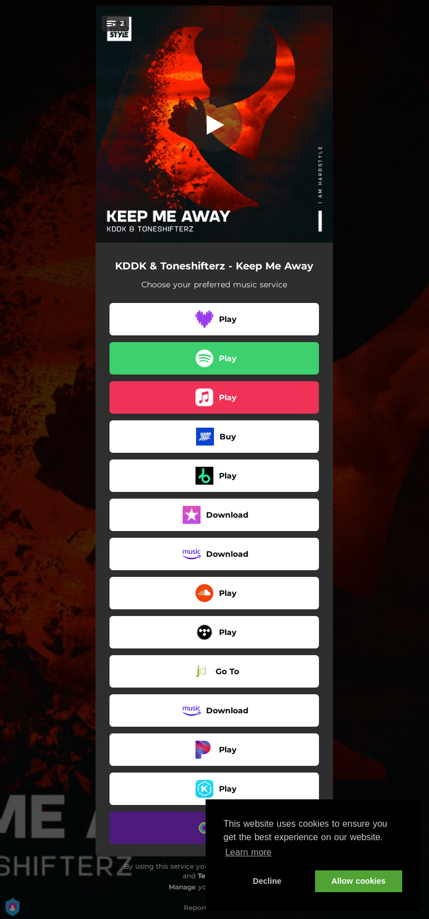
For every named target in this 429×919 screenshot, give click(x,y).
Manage (182, 887)
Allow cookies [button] (358, 881)
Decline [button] (267, 881)
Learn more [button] (248, 852)
